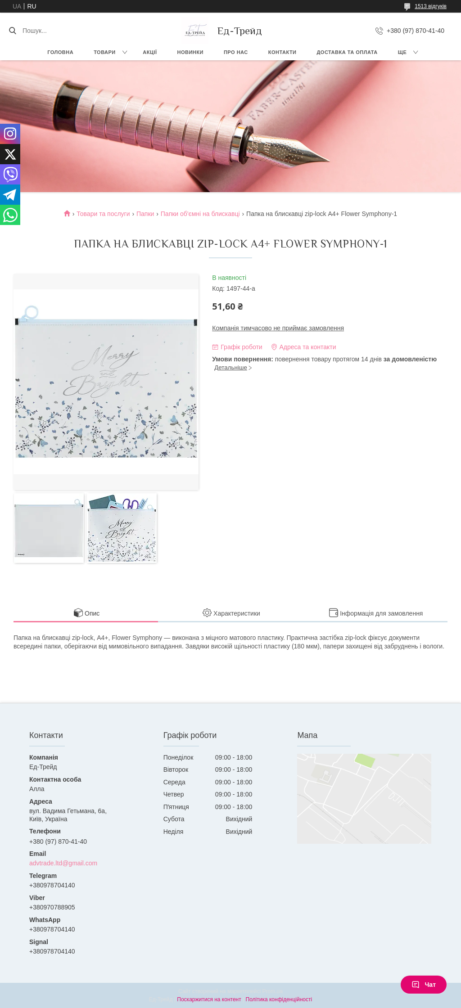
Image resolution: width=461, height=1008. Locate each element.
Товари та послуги (103, 213)
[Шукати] (12, 30)
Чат (423, 985)
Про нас (236, 52)
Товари (105, 52)
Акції (150, 52)
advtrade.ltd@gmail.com (63, 863)
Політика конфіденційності (279, 999)
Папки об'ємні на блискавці (200, 213)
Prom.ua (272, 991)
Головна (60, 52)
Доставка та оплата (347, 52)
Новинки (190, 52)
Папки (145, 213)
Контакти (282, 52)
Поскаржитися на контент (209, 999)
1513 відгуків (431, 6)
